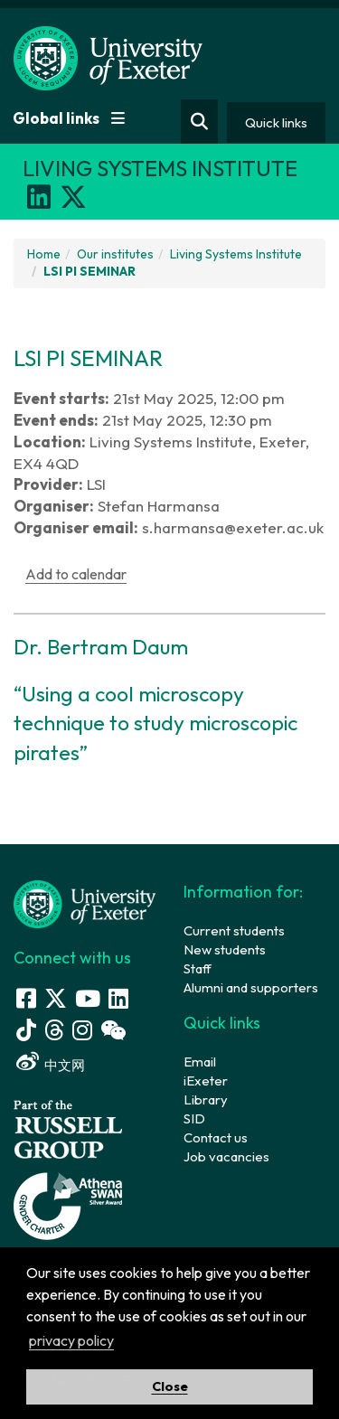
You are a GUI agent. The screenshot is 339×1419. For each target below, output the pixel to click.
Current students (234, 930)
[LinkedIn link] (118, 998)
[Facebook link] (26, 998)
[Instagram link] (82, 1030)
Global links (69, 117)
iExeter (206, 1080)
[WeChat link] (113, 1030)
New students (225, 949)
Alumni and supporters (251, 987)
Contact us (216, 1137)
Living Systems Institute (236, 254)
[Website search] (199, 121)
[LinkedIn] (39, 197)
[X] (73, 197)
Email (200, 1061)
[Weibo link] (27, 1061)
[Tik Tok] (26, 1030)
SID (194, 1118)
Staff (198, 968)
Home (44, 254)
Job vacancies (226, 1156)
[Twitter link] (55, 998)
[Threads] (54, 1030)
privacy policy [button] (71, 1340)
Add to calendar (76, 574)
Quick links (276, 122)
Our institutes (115, 254)
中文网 (64, 1065)
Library (206, 1099)
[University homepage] (85, 902)
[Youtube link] (87, 998)
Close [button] (170, 1386)
